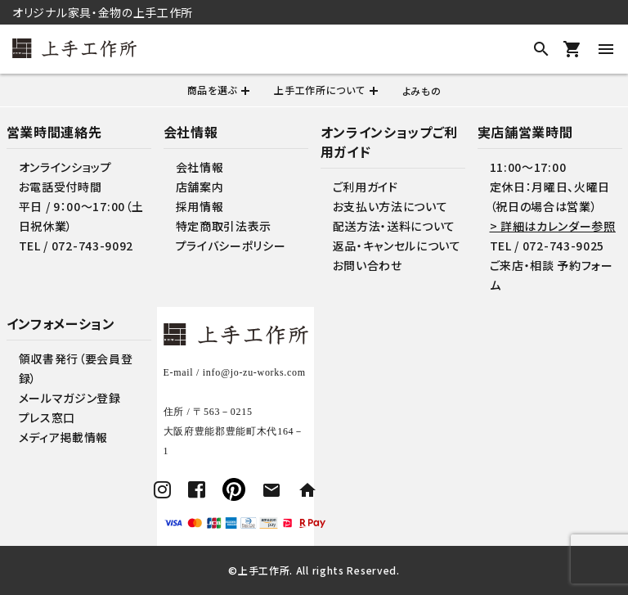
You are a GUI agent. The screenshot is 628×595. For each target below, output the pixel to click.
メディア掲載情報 (64, 437)
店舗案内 (200, 186)
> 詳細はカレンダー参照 (553, 226)
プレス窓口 (47, 417)
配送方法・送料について (394, 226)
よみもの (422, 90)
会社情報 (200, 167)
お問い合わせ (367, 265)
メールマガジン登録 (70, 398)
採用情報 (200, 206)
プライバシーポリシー (231, 245)
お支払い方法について (390, 206)
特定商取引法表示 (224, 226)
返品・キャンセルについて (397, 245)
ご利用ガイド (365, 186)
